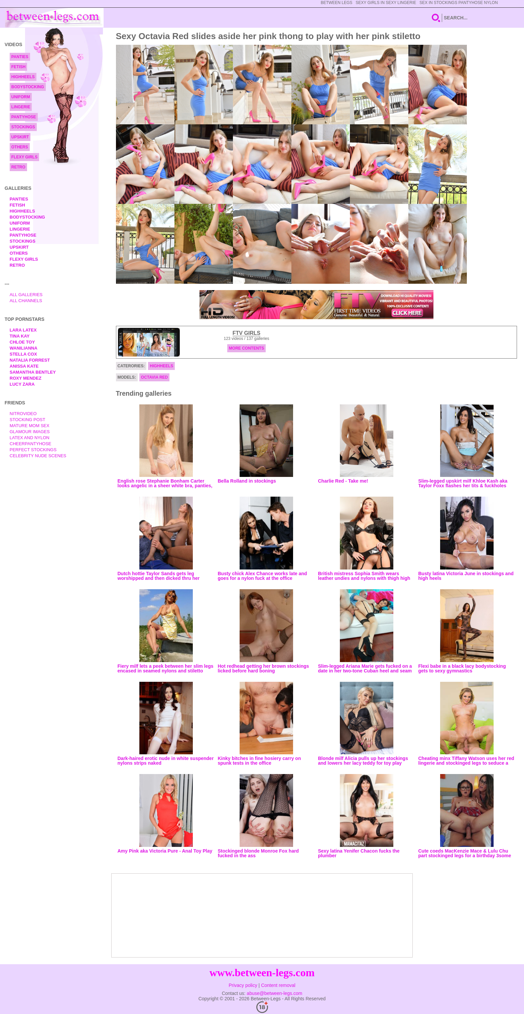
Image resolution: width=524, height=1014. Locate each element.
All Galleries (26, 294)
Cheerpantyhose (30, 443)
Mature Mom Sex (29, 425)
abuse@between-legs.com (274, 993)
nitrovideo (23, 413)
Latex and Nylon (29, 437)
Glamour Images (30, 431)
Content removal (278, 985)
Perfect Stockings (33, 449)
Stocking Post (27, 419)
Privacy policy (243, 985)
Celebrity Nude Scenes (38, 455)
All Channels (26, 300)
